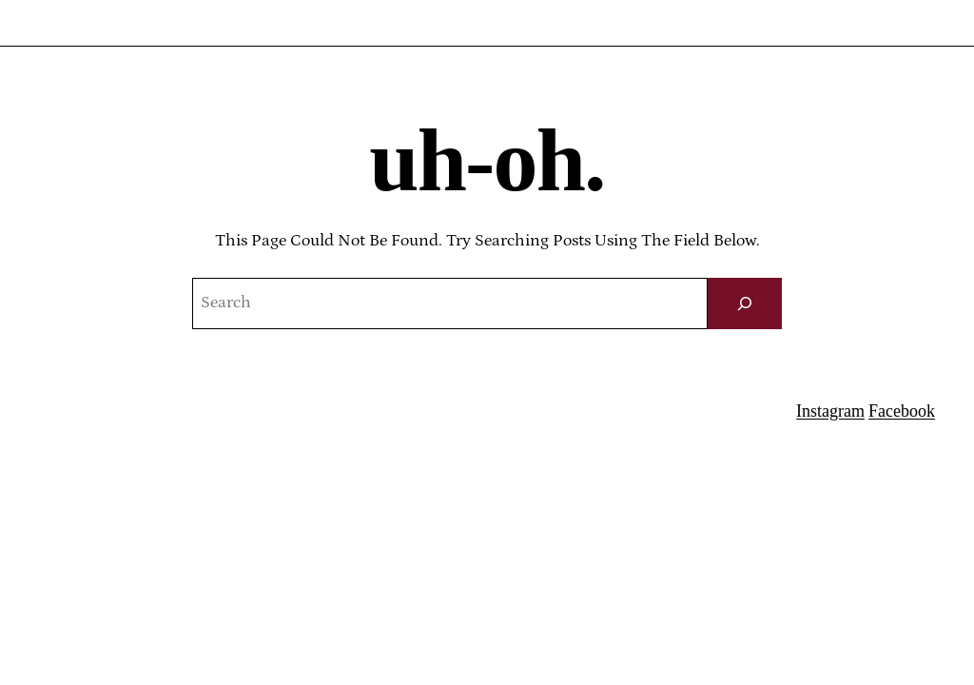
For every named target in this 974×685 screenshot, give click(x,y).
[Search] (745, 303)
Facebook (901, 411)
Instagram (830, 411)
